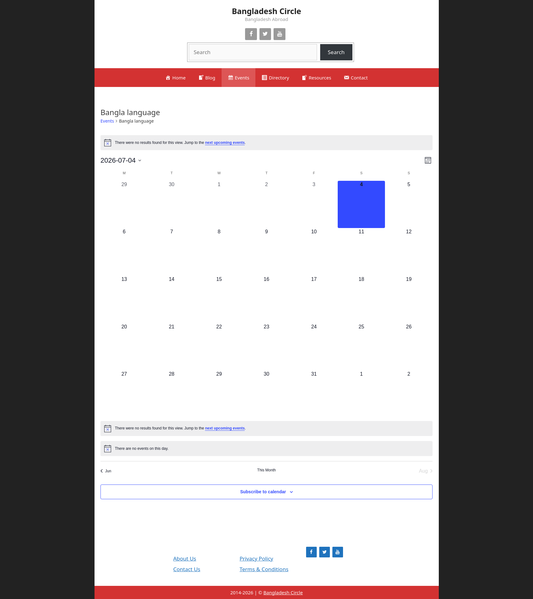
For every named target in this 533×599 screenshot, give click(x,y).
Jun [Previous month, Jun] (105, 471)
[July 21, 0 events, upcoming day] (172, 347)
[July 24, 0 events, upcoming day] (314, 347)
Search (336, 52)
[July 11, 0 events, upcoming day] (361, 252)
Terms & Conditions (264, 569)
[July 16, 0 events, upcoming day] (266, 299)
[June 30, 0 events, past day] (172, 204)
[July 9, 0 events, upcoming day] (266, 252)
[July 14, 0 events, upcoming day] (172, 299)
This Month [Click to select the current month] (266, 470)
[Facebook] (251, 34)
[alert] (266, 142)
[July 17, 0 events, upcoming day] (314, 299)
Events (107, 121)
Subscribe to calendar (263, 491)
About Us (184, 558)
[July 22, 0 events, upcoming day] (219, 347)
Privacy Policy (256, 558)
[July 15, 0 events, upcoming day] (219, 299)
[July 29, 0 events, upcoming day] (219, 394)
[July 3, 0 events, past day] (314, 204)
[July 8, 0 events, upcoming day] (219, 252)
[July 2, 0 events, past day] (266, 204)
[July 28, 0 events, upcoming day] (172, 394)
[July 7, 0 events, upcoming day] (172, 252)
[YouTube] (279, 34)
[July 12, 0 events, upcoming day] (409, 252)
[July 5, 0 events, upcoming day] (409, 204)
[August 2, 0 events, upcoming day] (409, 394)
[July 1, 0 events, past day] (219, 204)
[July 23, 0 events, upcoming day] (266, 347)
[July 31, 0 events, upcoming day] (314, 394)
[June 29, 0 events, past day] (124, 204)
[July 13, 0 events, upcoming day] (124, 299)
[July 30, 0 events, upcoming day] (266, 394)
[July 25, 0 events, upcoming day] (361, 347)
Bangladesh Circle (266, 11)
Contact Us (187, 569)
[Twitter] (265, 34)
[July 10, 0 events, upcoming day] (314, 252)
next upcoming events (225, 142)
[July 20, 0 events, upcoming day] (124, 347)
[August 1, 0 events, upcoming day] (361, 394)
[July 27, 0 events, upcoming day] (124, 394)
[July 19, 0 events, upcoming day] (409, 299)
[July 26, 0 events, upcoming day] (409, 347)
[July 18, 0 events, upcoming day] (361, 299)
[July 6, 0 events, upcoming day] (124, 252)
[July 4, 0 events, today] (361, 204)
